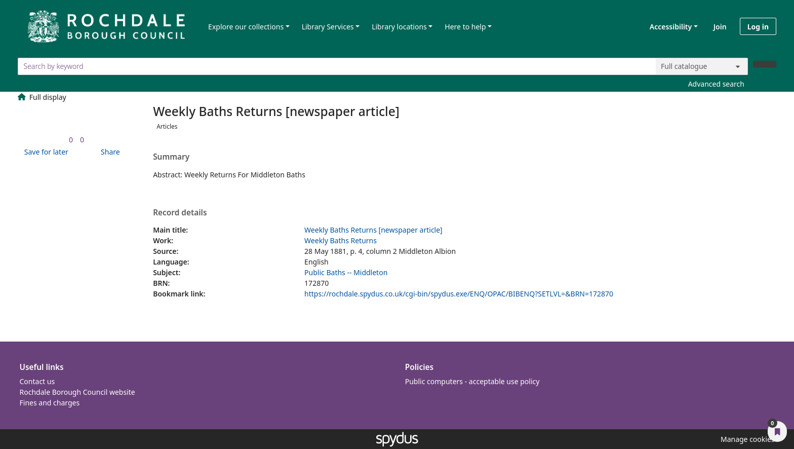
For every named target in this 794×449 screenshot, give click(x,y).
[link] (71, 139)
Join (720, 26)
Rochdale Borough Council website (77, 392)
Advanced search (716, 84)
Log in (758, 26)
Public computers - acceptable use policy (472, 381)
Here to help (465, 26)
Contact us (37, 381)
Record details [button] (180, 212)
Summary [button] (171, 157)
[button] (44, 151)
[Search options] (702, 66)
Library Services (328, 26)
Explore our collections (246, 26)
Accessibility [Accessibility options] (669, 26)
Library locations (399, 26)
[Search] (764, 64)
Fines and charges (50, 402)
